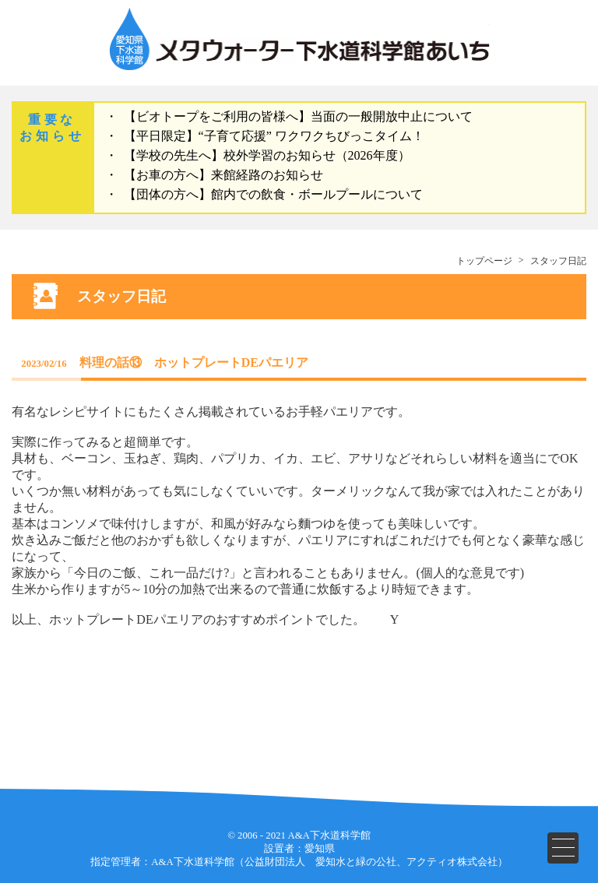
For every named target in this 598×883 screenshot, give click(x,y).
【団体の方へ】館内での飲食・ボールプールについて (273, 194)
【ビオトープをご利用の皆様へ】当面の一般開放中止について (298, 116)
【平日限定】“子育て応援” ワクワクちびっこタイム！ (274, 135)
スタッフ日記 (558, 260)
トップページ (484, 260)
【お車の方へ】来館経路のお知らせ (223, 174)
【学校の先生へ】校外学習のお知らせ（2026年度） (267, 155)
